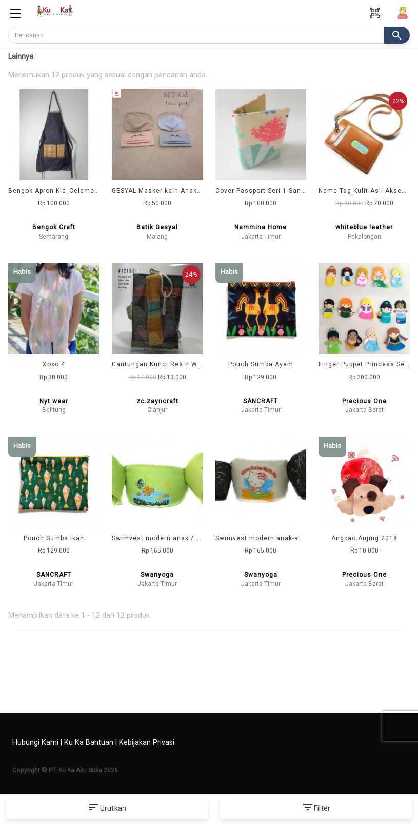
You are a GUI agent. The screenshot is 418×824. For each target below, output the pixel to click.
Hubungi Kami (35, 742)
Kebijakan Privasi (146, 742)
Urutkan (107, 809)
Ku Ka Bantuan (88, 742)
